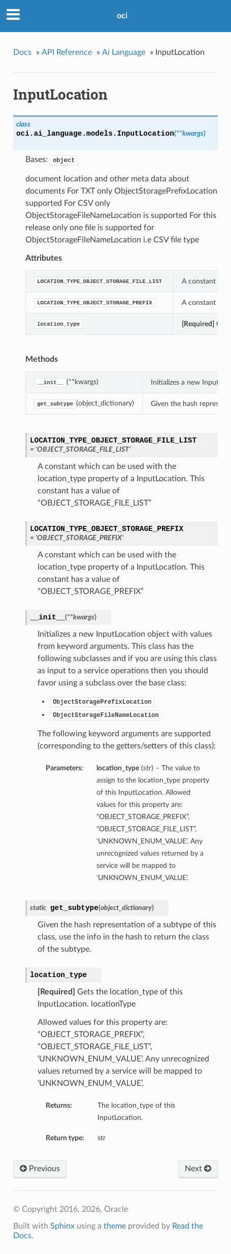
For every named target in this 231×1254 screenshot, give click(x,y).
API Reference (67, 52)
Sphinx (62, 1226)
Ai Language (123, 52)
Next (198, 1169)
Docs (22, 52)
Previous (40, 1169)
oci (122, 16)
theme (115, 1226)
